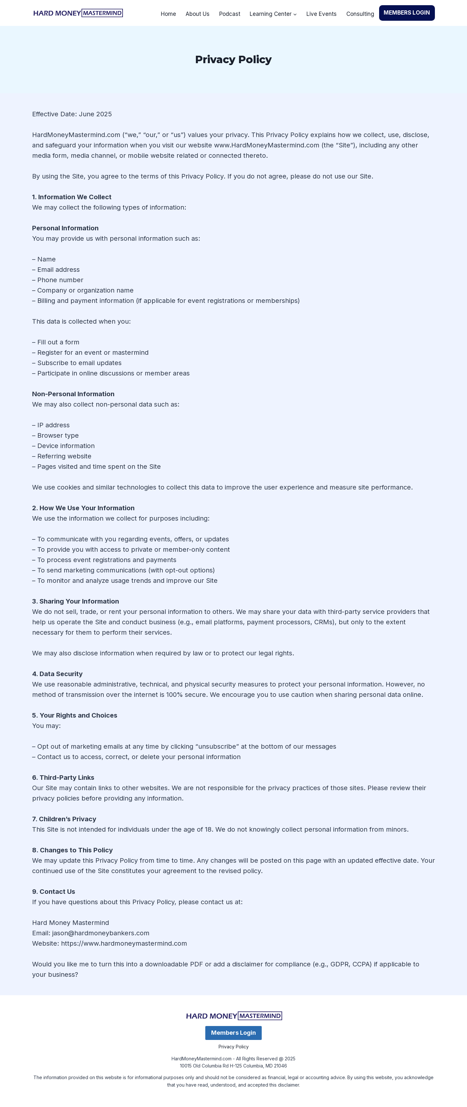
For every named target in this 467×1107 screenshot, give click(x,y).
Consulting (360, 14)
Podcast (229, 14)
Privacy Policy (234, 1046)
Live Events (321, 14)
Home (168, 14)
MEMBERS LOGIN (407, 12)
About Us (198, 14)
